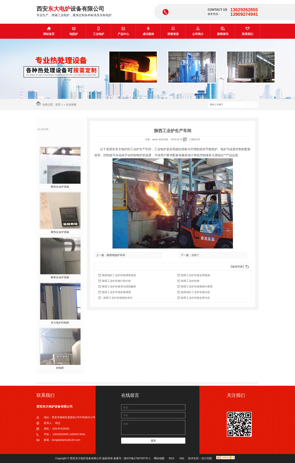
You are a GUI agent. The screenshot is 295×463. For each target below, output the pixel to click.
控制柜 (60, 367)
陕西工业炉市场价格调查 (116, 292)
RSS (172, 458)
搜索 (252, 104)
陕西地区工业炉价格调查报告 (119, 275)
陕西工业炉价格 (190, 280)
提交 (153, 440)
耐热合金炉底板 (60, 186)
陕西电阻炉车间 (116, 255)
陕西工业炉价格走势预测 (195, 275)
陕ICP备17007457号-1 (137, 458)
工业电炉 (98, 31)
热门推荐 (49, 138)
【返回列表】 (237, 266)
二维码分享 (194, 139)
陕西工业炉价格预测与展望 (197, 286)
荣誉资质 (173, 31)
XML (182, 458)
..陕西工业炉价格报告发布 (117, 297)
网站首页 (49, 31)
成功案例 (148, 31)
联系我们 (247, 31)
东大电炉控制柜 (60, 322)
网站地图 (159, 458)
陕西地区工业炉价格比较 (195, 292)
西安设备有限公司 (70, 9)
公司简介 (198, 31)
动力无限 (206, 458)
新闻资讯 (222, 31)
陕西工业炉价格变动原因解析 (119, 286)
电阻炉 (73, 31)
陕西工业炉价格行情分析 (116, 280)
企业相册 (71, 104)
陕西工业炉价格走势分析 (195, 297)
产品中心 (123, 31)
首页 (58, 104)
